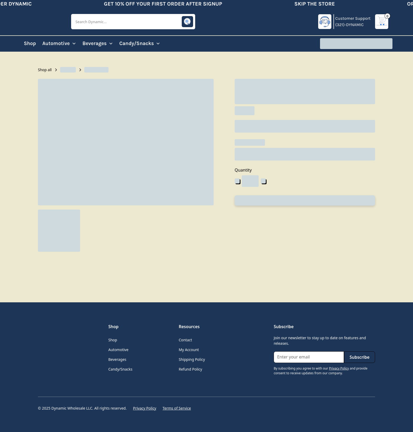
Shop (30, 43)
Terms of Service (177, 408)
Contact (185, 339)
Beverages (117, 359)
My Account (189, 349)
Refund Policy (190, 369)
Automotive (118, 349)
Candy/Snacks (120, 369)
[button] (133, 22)
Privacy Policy (144, 408)
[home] (42, 21)
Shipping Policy (192, 359)
